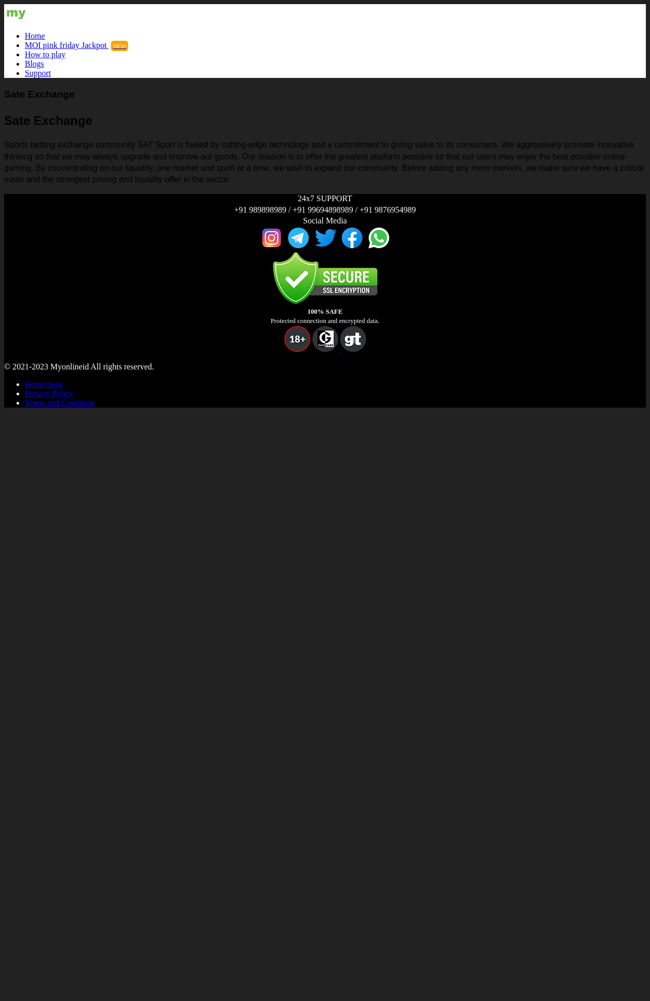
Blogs (34, 63)
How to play (45, 54)
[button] (297, 349)
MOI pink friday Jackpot (76, 45)
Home (35, 35)
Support (38, 73)
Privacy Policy (49, 393)
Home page (43, 384)
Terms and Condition (59, 402)
